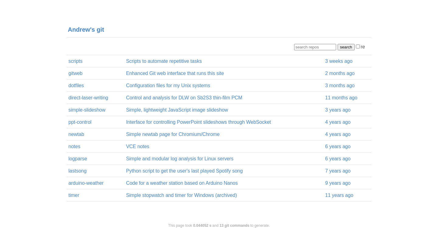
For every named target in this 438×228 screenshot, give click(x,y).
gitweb (75, 73)
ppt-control (80, 122)
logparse (77, 158)
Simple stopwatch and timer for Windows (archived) (181, 195)
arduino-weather (86, 183)
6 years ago (338, 146)
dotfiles (76, 85)
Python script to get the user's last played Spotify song (184, 170)
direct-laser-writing (88, 97)
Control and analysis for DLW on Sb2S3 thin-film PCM (184, 97)
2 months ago (340, 73)
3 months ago (340, 85)
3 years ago (338, 109)
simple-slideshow (87, 109)
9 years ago (338, 183)
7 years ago (338, 170)
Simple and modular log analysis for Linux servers (179, 158)
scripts (75, 61)
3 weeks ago (339, 61)
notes (74, 146)
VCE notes (137, 146)
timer (73, 195)
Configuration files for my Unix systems (168, 85)
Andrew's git (86, 29)
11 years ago (339, 195)
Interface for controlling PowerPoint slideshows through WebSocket (198, 122)
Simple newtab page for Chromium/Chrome (173, 134)
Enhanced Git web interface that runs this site (175, 73)
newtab (76, 134)
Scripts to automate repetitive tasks (164, 61)
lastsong (77, 170)
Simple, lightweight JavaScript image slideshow (177, 109)
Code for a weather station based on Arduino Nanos (182, 183)
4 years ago (338, 122)
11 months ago (341, 97)
